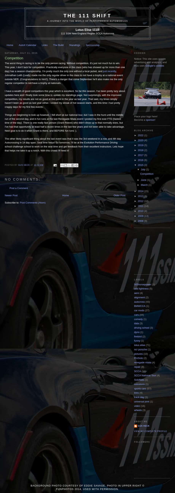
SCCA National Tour (145, 375)
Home (10, 45)
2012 (141, 201)
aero (136, 293)
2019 (141, 145)
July (143, 169)
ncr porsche (140, 349)
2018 (141, 150)
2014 (141, 191)
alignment (139, 297)
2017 (141, 155)
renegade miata (142, 362)
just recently (109, 71)
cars (136, 314)
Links (45, 45)
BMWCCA (139, 306)
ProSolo (138, 358)
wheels (138, 410)
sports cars (140, 388)
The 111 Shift (88, 15)
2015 (141, 165)
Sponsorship (92, 45)
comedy (138, 319)
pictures (138, 353)
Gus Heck (144, 426)
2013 (141, 196)
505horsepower (142, 284)
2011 (141, 206)
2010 (141, 211)
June (144, 180)
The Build (58, 45)
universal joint (141, 401)
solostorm (139, 384)
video (137, 406)
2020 (141, 140)
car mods (139, 310)
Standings (74, 45)
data (136, 323)
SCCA (137, 371)
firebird (138, 336)
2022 (141, 135)
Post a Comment (19, 188)
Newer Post (11, 195)
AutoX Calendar (27, 45)
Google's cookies (154, 65)
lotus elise (139, 345)
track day (139, 397)
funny (137, 340)
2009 (141, 216)
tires (136, 392)
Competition (146, 173)
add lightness (141, 288)
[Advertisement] (153, 251)
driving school (141, 327)
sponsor (150, 119)
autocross (139, 301)
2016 (141, 160)
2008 (141, 221)
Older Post (119, 195)
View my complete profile (150, 431)
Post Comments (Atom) (33, 202)
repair (137, 366)
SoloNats (139, 379)
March (145, 184)
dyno (136, 332)
